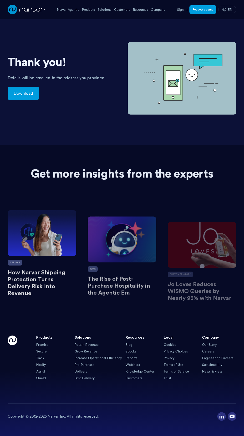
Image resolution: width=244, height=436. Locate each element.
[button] (53, 339)
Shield (41, 378)
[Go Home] (12, 358)
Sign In (182, 9)
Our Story (209, 344)
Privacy (169, 358)
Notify (41, 364)
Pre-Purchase (84, 364)
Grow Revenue (86, 351)
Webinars (133, 364)
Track (40, 358)
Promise (42, 344)
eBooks (131, 351)
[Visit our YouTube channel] (232, 416)
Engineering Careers (217, 358)
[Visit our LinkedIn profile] (221, 416)
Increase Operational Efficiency (98, 358)
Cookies (170, 344)
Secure (41, 351)
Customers (134, 378)
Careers (208, 351)
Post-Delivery (85, 378)
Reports (131, 358)
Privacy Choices (176, 351)
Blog (129, 344)
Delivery (81, 371)
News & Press (212, 371)
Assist (40, 371)
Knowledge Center (140, 371)
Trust (167, 378)
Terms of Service (176, 371)
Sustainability (212, 364)
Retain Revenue (87, 344)
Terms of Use (173, 364)
